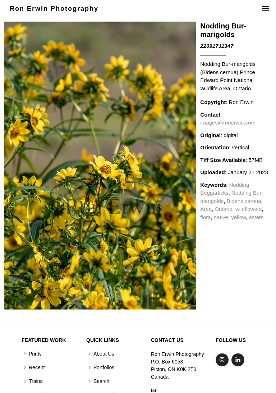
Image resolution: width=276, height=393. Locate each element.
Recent (37, 367)
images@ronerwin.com (228, 122)
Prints (35, 353)
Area (206, 209)
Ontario (223, 209)
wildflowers (248, 209)
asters (256, 217)
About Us (103, 353)
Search (101, 381)
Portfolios (103, 367)
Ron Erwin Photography (54, 8)
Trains (35, 381)
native (221, 217)
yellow (238, 217)
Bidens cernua (244, 201)
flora (205, 217)
